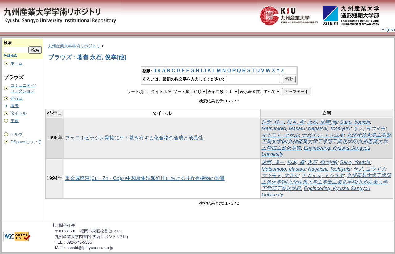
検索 (8, 42)
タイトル (18, 113)
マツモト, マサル (280, 135)
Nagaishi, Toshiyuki (329, 128)
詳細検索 (10, 55)
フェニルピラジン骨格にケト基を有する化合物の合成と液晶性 (134, 137)
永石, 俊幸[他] (322, 122)
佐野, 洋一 (272, 122)
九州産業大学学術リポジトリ (74, 46)
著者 (14, 105)
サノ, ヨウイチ (369, 128)
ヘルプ (16, 134)
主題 (14, 120)
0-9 (156, 70)
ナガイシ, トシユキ (323, 135)
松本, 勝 (295, 122)
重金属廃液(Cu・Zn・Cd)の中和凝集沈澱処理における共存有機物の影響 (145, 178)
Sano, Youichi (355, 122)
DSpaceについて (25, 141)
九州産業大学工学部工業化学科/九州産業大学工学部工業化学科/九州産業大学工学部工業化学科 (326, 141)
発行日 (16, 98)
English (388, 29)
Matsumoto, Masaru (283, 128)
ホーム (16, 63)
